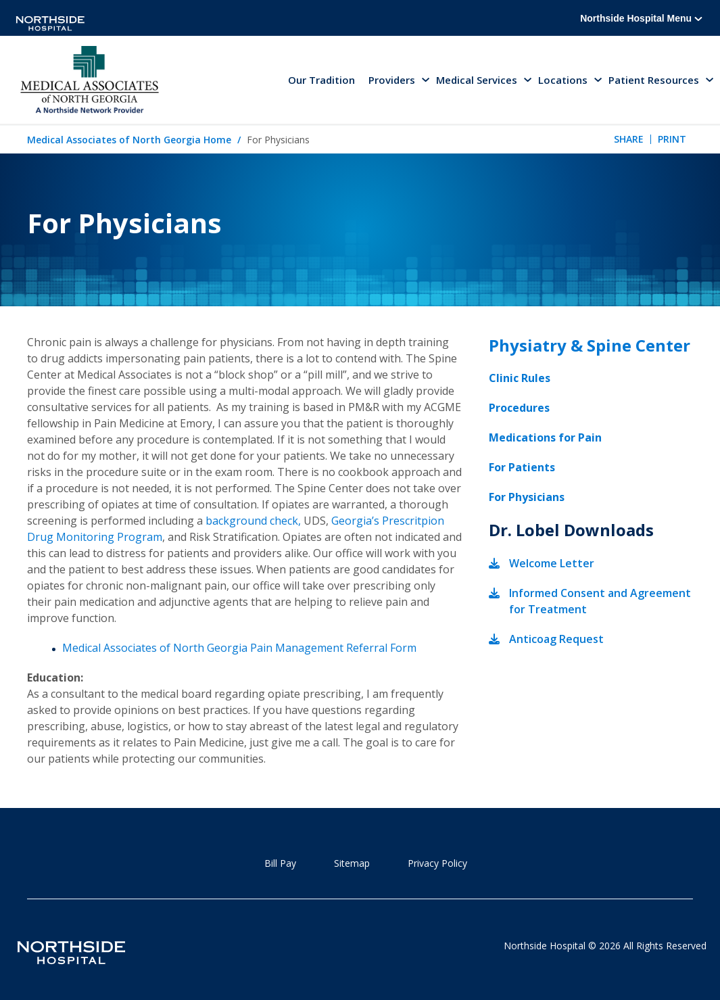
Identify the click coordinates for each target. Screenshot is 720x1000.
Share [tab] (629, 139)
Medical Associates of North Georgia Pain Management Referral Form (239, 647)
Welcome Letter (551, 563)
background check (252, 520)
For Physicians (527, 497)
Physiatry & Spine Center (589, 345)
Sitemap (352, 863)
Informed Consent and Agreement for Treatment (600, 601)
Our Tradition (321, 80)
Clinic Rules (519, 378)
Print (672, 139)
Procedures (519, 407)
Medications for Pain (545, 437)
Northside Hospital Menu (641, 18)
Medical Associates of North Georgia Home (129, 139)
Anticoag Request (556, 639)
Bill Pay (280, 863)
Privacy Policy (437, 863)
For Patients (522, 467)
